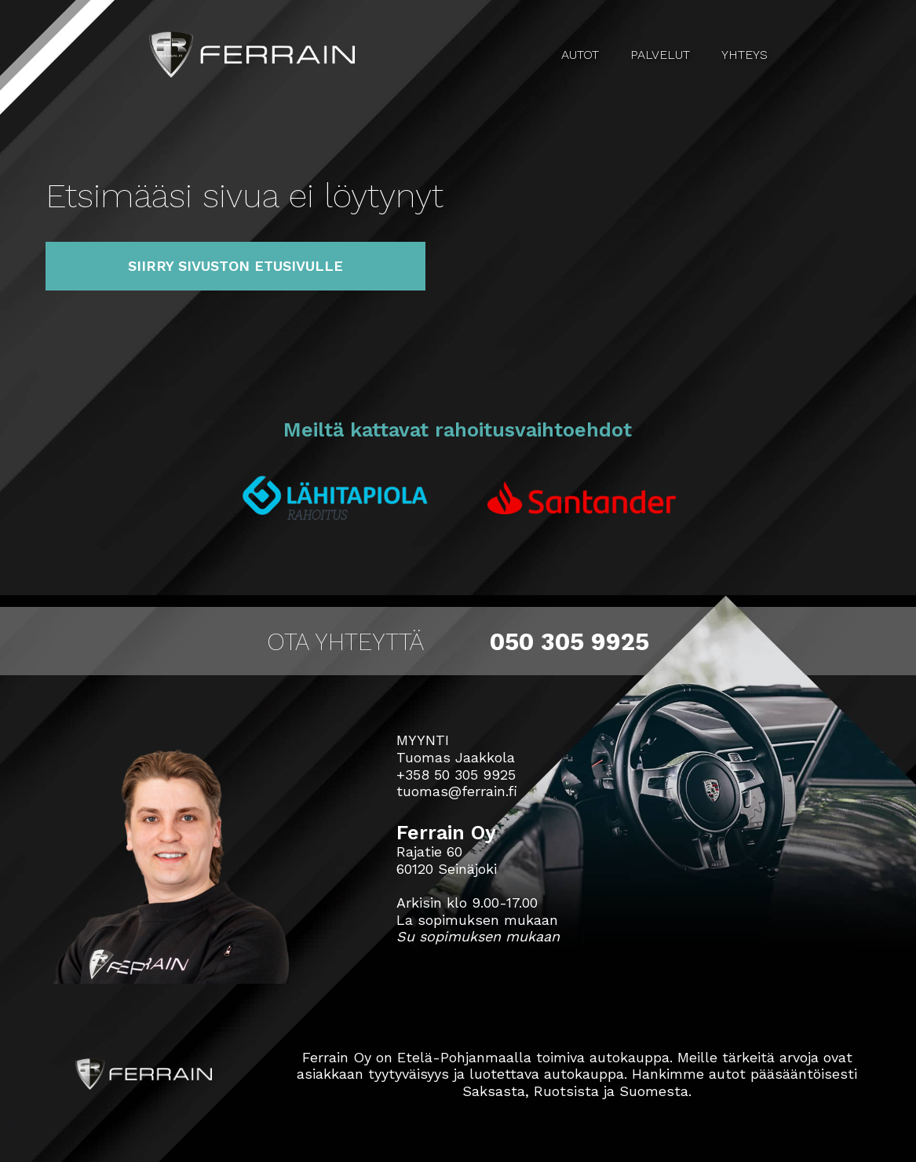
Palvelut (660, 54)
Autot (580, 54)
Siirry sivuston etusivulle (235, 266)
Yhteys (744, 54)
